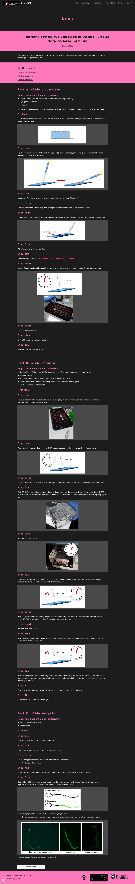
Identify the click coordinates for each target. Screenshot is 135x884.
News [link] (120, 3)
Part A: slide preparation (27, 72)
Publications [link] (110, 3)
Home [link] (77, 3)
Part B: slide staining (25, 76)
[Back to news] (31, 866)
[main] (67, 18)
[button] (132, 2)
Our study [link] (85, 3)
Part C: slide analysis (25, 80)
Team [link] (127, 3)
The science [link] (96, 3)
